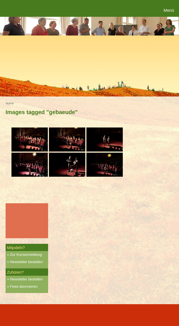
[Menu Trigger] (169, 10)
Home (10, 103)
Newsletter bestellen (26, 262)
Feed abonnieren (23, 286)
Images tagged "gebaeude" (42, 112)
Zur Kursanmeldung (26, 254)
